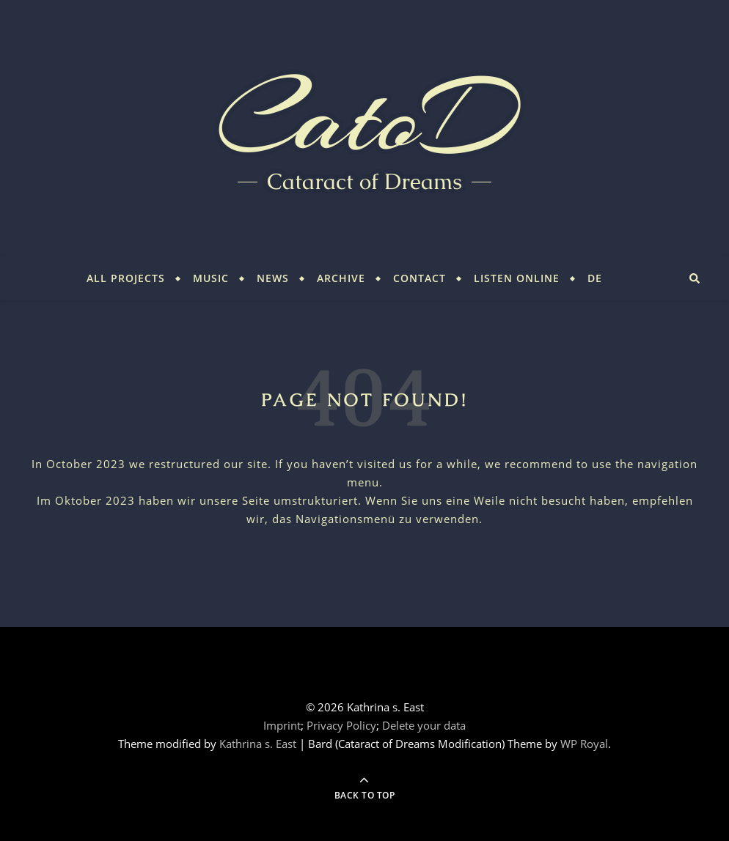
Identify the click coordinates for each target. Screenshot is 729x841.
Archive (341, 278)
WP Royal (584, 743)
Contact (419, 278)
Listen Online (517, 278)
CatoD (364, 117)
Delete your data (424, 725)
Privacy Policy (341, 725)
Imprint (282, 725)
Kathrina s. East (257, 743)
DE (594, 278)
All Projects (126, 278)
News (273, 278)
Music (211, 278)
